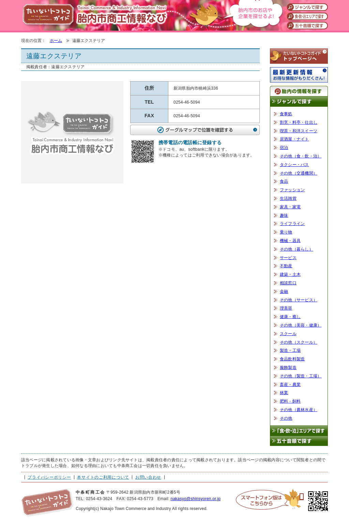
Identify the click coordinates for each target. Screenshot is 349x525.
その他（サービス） (298, 300)
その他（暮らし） (296, 249)
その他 (286, 418)
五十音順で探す (299, 441)
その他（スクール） (298, 342)
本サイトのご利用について (103, 477)
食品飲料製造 (292, 359)
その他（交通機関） (298, 173)
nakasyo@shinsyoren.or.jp (195, 498)
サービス (288, 257)
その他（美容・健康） (300, 325)
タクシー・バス (294, 164)
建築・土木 (290, 274)
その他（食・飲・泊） (300, 156)
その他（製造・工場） (300, 376)
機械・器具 (290, 240)
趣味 (284, 215)
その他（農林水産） (298, 409)
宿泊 (284, 147)
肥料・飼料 (290, 401)
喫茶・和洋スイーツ (298, 131)
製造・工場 (290, 350)
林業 (284, 392)
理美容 (286, 308)
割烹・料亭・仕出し (298, 122)
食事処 (286, 113)
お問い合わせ (148, 477)
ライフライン (292, 223)
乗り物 (286, 232)
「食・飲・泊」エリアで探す (299, 430)
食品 (284, 181)
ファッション (292, 190)
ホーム (56, 40)
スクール (288, 333)
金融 (284, 291)
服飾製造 (288, 367)
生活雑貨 (288, 198)
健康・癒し (290, 316)
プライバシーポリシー (49, 477)
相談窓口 (288, 283)
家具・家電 (290, 207)
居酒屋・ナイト (294, 139)
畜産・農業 (290, 384)
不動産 (286, 266)
